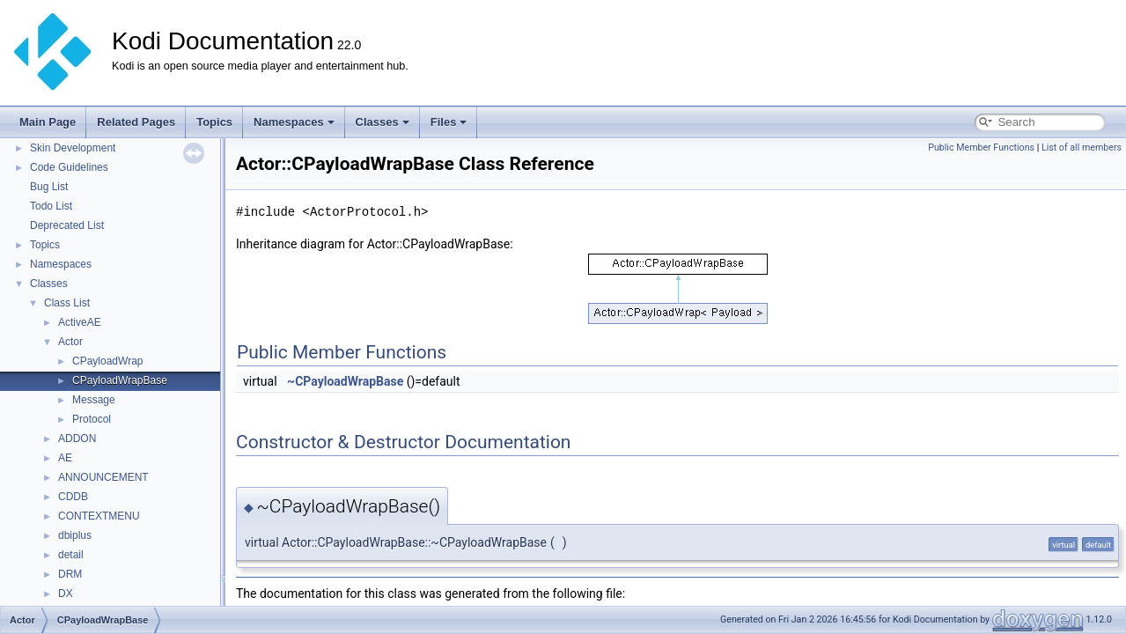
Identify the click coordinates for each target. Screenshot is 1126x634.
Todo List (51, 206)
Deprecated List (67, 225)
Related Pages (136, 122)
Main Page (47, 122)
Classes (382, 122)
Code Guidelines (69, 167)
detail (71, 555)
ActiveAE (79, 322)
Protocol (91, 419)
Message (93, 400)
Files (449, 122)
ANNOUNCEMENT (103, 477)
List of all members (1081, 147)
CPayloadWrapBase (119, 380)
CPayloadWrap (107, 361)
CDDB (73, 496)
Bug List (49, 187)
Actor (70, 341)
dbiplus (75, 535)
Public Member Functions (981, 147)
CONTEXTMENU (99, 516)
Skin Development (72, 148)
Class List (67, 303)
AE (65, 458)
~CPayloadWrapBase (345, 381)
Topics (214, 122)
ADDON (77, 438)
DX (65, 593)
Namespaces (294, 122)
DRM (70, 574)
